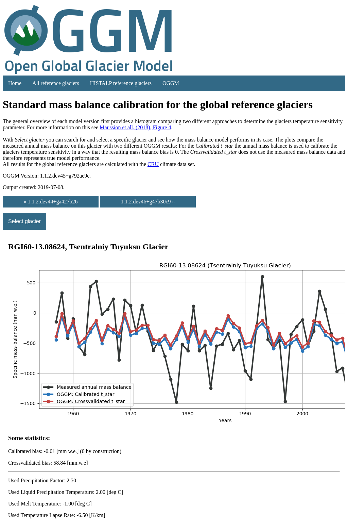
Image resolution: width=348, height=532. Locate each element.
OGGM (170, 83)
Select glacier (24, 221)
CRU (153, 164)
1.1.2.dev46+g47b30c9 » (148, 201)
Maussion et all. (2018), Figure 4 (135, 127)
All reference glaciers (55, 83)
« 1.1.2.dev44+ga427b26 (50, 201)
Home (14, 83)
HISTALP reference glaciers (121, 83)
